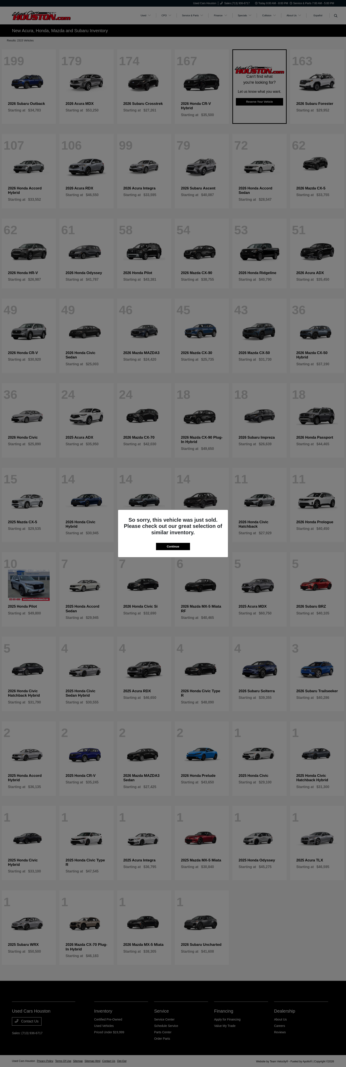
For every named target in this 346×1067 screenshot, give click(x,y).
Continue (173, 546)
